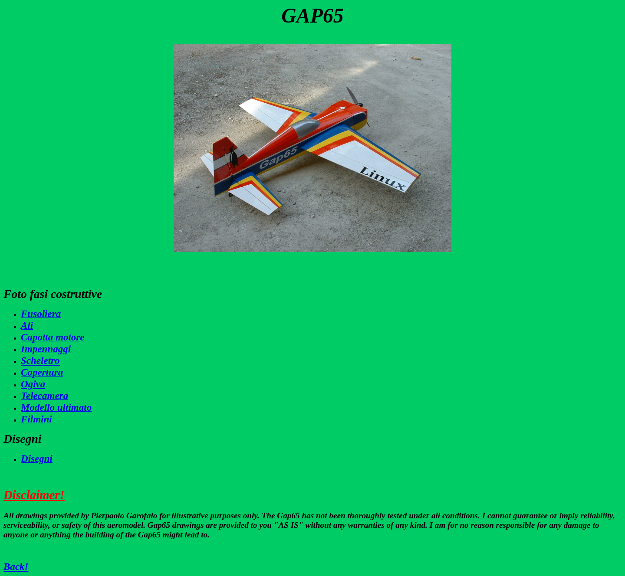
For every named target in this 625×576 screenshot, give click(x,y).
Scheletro (40, 360)
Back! (16, 566)
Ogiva (33, 383)
